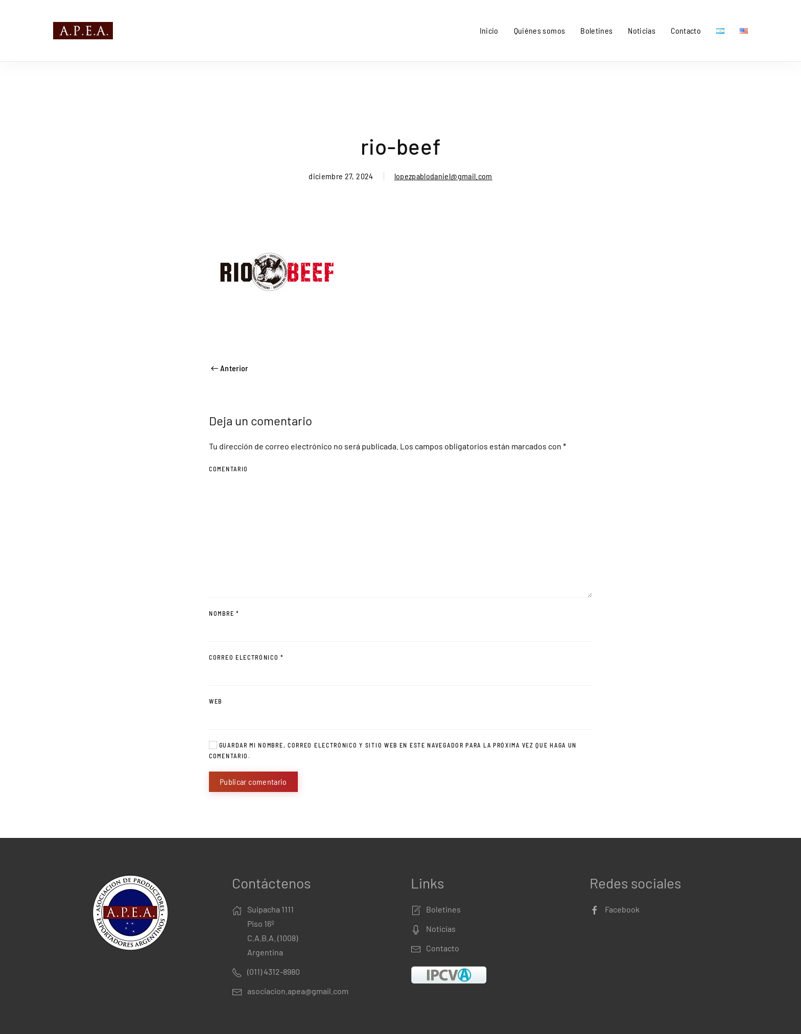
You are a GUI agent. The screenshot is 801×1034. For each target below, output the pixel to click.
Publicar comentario (253, 781)
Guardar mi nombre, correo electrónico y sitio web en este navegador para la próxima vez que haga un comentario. (393, 750)
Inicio (489, 30)
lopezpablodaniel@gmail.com (443, 176)
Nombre (224, 613)
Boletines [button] (596, 30)
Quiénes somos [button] (540, 30)
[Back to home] (85, 30)
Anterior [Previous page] (229, 368)
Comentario (228, 468)
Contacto (686, 30)
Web (215, 701)
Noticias (641, 30)
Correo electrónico (246, 657)
